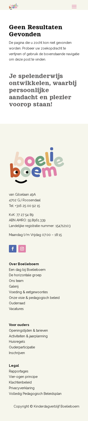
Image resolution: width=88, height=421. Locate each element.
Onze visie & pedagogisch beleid (34, 298)
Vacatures (16, 309)
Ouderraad (17, 303)
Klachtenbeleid (20, 382)
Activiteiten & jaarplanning (28, 336)
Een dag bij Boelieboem (27, 270)
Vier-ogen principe (23, 377)
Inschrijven (17, 353)
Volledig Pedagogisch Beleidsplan (35, 394)
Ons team (16, 281)
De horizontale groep (25, 275)
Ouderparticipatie (22, 347)
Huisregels (17, 341)
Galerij (14, 286)
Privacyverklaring (21, 388)
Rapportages (18, 371)
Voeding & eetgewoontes (28, 292)
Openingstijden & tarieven (28, 330)
